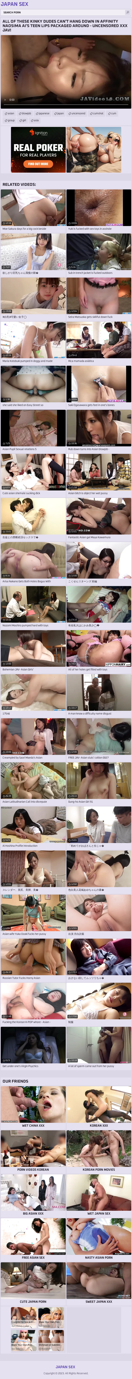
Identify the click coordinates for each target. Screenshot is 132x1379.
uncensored (78, 113)
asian (11, 113)
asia (36, 120)
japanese (44, 113)
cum (113, 113)
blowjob (26, 113)
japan (60, 113)
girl (24, 120)
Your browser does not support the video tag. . (66, 72)
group (11, 120)
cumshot (98, 113)
